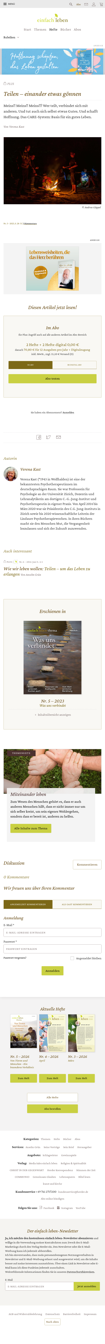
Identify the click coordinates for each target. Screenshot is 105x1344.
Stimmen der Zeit (85, 1170)
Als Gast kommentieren (77, 904)
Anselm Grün (33, 1147)
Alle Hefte (52, 1097)
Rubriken (9, 37)
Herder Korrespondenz (60, 1170)
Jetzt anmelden (87, 1286)
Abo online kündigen (52, 1198)
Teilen (39, 437)
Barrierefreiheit (72, 1314)
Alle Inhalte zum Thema (30, 828)
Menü (11, 3)
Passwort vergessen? (15, 957)
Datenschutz (52, 1314)
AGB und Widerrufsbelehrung (25, 1314)
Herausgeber (84, 1147)
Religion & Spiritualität (73, 1163)
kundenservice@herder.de (73, 1191)
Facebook (49, 1207)
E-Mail (9, 925)
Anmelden (68, 412)
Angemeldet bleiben (88, 958)
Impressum (90, 1314)
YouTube (80, 1207)
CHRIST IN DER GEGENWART (27, 1170)
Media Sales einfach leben (43, 1163)
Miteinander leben (28, 794)
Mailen (59, 437)
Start (27, 29)
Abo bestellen (52, 1108)
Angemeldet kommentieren (28, 904)
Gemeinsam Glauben (44, 1176)
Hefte (53, 29)
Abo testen (52, 378)
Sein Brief (68, 1147)
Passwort (10, 941)
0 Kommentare (30, 223)
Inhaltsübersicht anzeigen (54, 714)
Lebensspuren (67, 1176)
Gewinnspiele (68, 1155)
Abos (77, 29)
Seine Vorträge (52, 1147)
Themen (40, 29)
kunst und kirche (52, 1183)
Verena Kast (16, 126)
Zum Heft (24, 1078)
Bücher (65, 29)
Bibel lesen (84, 1176)
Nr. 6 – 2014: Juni (25, 561)
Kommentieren (87, 864)
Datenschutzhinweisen (80, 1271)
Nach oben (52, 1321)
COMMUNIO (22, 1176)
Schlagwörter (50, 1155)
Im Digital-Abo (74, 365)
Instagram (67, 1207)
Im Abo (30, 365)
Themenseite (21, 753)
